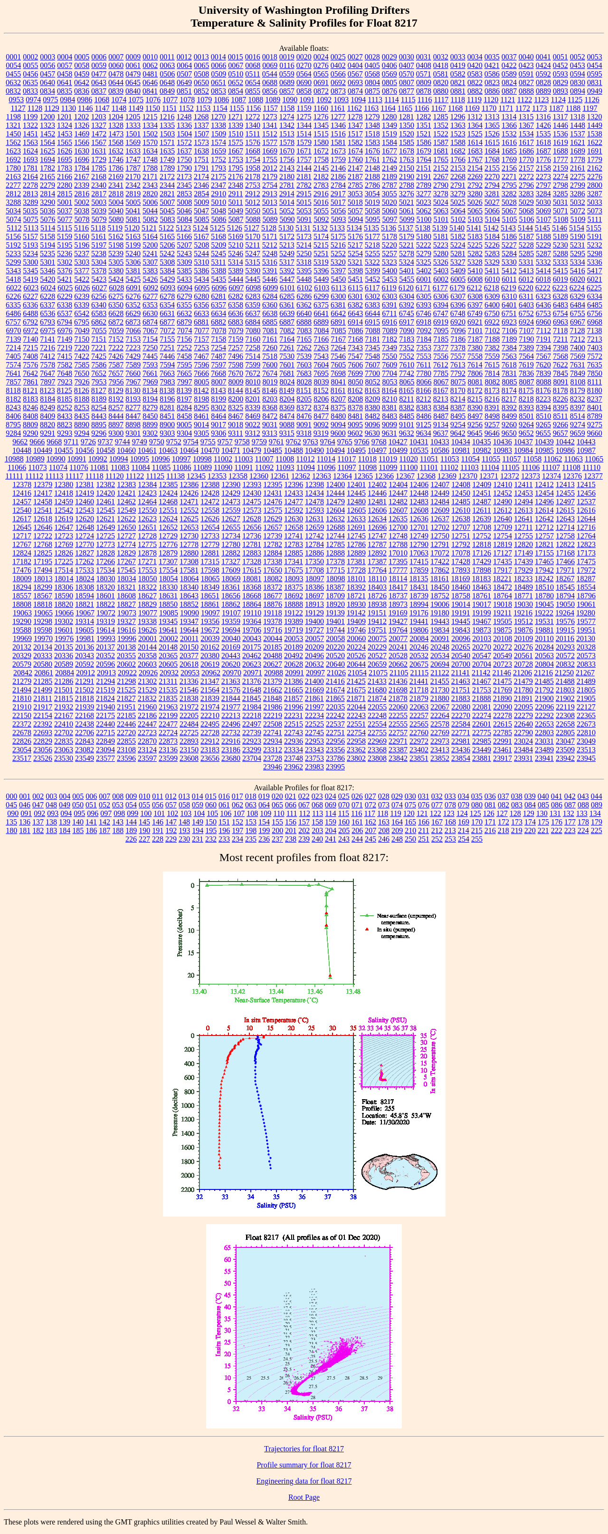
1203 (98, 117)
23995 (335, 767)
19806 (418, 630)
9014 (201, 425)
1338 (218, 125)
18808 (21, 604)
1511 (252, 134)
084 (530, 805)
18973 (398, 604)
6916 (389, 322)
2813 (30, 194)
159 (330, 822)
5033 (594, 202)
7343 (355, 348)
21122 (439, 673)
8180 (594, 390)
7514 (252, 356)
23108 (126, 750)
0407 (406, 65)
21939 (84, 707)
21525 (126, 690)
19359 (230, 621)
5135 (371, 228)
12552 (189, 510)
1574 (218, 142)
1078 (187, 100)
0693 (355, 82)
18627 (147, 596)
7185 (440, 339)
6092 (150, 288)
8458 (184, 416)
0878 (423, 91)
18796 (586, 596)
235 (250, 839)
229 (171, 839)
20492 (293, 656)
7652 (98, 373)
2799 (577, 185)
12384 (147, 484)
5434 (201, 279)
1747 (133, 159)
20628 (293, 664)
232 (211, 839)
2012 (269, 168)
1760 (355, 159)
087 (570, 805)
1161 (337, 108)
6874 (150, 322)
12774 (126, 544)
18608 (126, 596)
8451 (167, 416)
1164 (387, 108)
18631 (168, 596)
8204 (286, 399)
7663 (167, 373)
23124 (147, 750)
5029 (526, 202)
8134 (150, 390)
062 (237, 805)
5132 (320, 228)
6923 (509, 322)
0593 (560, 74)
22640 (523, 724)
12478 (314, 502)
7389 (526, 348)
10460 (126, 450)
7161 (269, 339)
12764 (586, 536)
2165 (47, 177)
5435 (218, 279)
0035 (492, 57)
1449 (594, 125)
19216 (522, 613)
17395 (398, 561)
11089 (202, 467)
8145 (252, 390)
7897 (48, 382)
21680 (377, 690)
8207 (338, 399)
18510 (544, 587)
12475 (251, 502)
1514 (304, 134)
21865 (335, 698)
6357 (218, 305)
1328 (116, 125)
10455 (63, 450)
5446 (269, 279)
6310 (509, 296)
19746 (356, 630)
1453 (64, 134)
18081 (252, 579)
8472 (269, 416)
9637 (440, 433)
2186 (338, 177)
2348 (235, 185)
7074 (184, 330)
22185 (126, 715)
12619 (63, 519)
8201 (252, 399)
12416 (21, 493)
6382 (355, 305)
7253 (201, 348)
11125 (155, 476)
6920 (458, 322)
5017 (338, 202)
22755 (377, 733)
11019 (388, 459)
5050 (252, 211)
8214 (458, 399)
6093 (167, 288)
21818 (84, 698)
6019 (560, 279)
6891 (338, 322)
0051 (560, 57)
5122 (166, 228)
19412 (377, 621)
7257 (235, 348)
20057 (314, 638)
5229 (543, 245)
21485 (544, 681)
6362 (304, 305)
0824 (509, 82)
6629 (133, 313)
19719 (293, 630)
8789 (594, 416)
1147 (102, 108)
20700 (460, 664)
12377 (593, 476)
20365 (168, 656)
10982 (481, 450)
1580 (321, 142)
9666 (37, 442)
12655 (230, 527)
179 (596, 822)
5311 (218, 262)
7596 (201, 365)
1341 (269, 125)
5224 (458, 245)
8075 (458, 382)
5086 (219, 219)
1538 (594, 134)
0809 (423, 82)
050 (78, 805)
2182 (321, 177)
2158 (543, 168)
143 (118, 822)
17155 (544, 553)
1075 (135, 100)
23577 (105, 758)
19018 (502, 604)
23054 (21, 750)
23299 (251, 750)
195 (211, 830)
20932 (169, 673)
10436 (502, 442)
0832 (13, 91)
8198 (201, 399)
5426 (150, 279)
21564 (209, 690)
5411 (491, 271)
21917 (42, 707)
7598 (235, 365)
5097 (390, 219)
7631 (577, 365)
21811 (42, 698)
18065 (210, 579)
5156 (13, 236)
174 (530, 822)
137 (38, 822)
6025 (65, 288)
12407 (439, 484)
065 (277, 805)
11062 (552, 459)
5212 (269, 245)
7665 (184, 373)
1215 (149, 117)
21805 (586, 690)
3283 (526, 194)
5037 (64, 211)
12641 (523, 519)
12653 (189, 527)
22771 (460, 733)
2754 (269, 185)
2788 (406, 185)
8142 (201, 390)
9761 (276, 442)
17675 (293, 570)
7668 (218, 373)
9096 (372, 425)
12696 (377, 527)
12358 (237, 476)
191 (157, 830)
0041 (543, 57)
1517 (355, 134)
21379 (272, 681)
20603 (147, 664)
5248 (269, 253)
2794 (492, 185)
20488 (272, 656)
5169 (235, 236)
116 (356, 813)
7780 (423, 373)
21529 (147, 690)
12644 (586, 519)
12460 (84, 502)
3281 (492, 194)
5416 (577, 271)
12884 (272, 553)
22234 (314, 715)
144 (131, 822)
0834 (47, 91)
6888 (304, 322)
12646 (42, 527)
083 (516, 805)
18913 (314, 604)
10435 (481, 442)
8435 (81, 416)
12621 (105, 519)
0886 (492, 91)
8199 (218, 399)
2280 (64, 185)
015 (211, 796)
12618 (42, 519)
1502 (150, 134)
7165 (304, 339)
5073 (594, 211)
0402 (338, 65)
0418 (440, 65)
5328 (475, 262)
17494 (42, 570)
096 (92, 813)
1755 (269, 159)
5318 (304, 262)
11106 (530, 467)
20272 (502, 647)
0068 (252, 65)
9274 (577, 425)
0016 (252, 57)
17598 (209, 570)
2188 (372, 177)
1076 (153, 100)
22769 (439, 733)
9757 (225, 442)
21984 (251, 707)
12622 (126, 519)
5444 (235, 279)
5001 (64, 202)
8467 (235, 416)
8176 (543, 390)
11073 (37, 467)
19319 (105, 621)
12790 (418, 544)
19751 (377, 630)
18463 (481, 587)
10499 (398, 450)
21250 (564, 673)
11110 (591, 467)
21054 (357, 673)
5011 (235, 202)
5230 (560, 245)
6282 (235, 296)
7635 (594, 365)
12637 (439, 519)
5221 (406, 245)
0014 (218, 57)
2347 (218, 185)
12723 (63, 536)
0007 (116, 57)
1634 (150, 151)
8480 (338, 416)
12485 (460, 502)
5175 (338, 236)
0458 (64, 74)
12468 (168, 502)
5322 (372, 262)
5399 (372, 271)
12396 (293, 484)
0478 (116, 74)
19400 (314, 621)
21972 (189, 707)
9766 (362, 442)
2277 (13, 185)
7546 (338, 356)
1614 (475, 142)
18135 (418, 579)
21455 (439, 681)
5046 (184, 211)
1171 (505, 108)
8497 (475, 416)
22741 (272, 733)
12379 (42, 484)
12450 (460, 493)
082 (503, 805)
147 (171, 822)
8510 (543, 416)
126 (488, 813)
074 (397, 805)
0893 (560, 91)
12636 (418, 519)
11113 (54, 476)
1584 (389, 142)
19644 (189, 630)
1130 (68, 108)
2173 (184, 177)
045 (11, 805)
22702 (63, 733)
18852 (189, 604)
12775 (147, 544)
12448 (418, 493)
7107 (526, 330)
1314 (508, 117)
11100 (408, 467)
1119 (474, 100)
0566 (338, 74)
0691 (321, 82)
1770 (526, 159)
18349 (209, 587)
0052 (577, 57)
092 (39, 813)
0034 (475, 57)
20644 (356, 664)
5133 (337, 228)
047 (38, 805)
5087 (236, 219)
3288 (13, 202)
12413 (565, 484)
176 (556, 822)
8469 (252, 416)
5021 (406, 202)
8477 (321, 416)
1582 (355, 142)
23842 (398, 758)
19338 (147, 621)
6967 (577, 322)
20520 (335, 656)
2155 (492, 168)
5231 (577, 245)
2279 (47, 185)
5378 (98, 271)
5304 (98, 262)
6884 (252, 322)
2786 (372, 185)
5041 (133, 211)
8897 (116, 425)
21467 (481, 681)
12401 (356, 484)
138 (51, 822)
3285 (560, 194)
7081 (270, 330)
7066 (133, 330)
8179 (577, 390)
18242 (543, 579)
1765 (440, 159)
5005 (133, 202)
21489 (586, 681)
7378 (458, 348)
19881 (544, 630)
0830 (577, 82)
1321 (13, 125)
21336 (189, 681)
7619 (526, 365)
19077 (147, 613)
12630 (293, 519)
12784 (314, 544)
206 (357, 830)
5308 (167, 262)
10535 (418, 450)
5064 (458, 211)
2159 (560, 168)
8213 (440, 399)
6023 (30, 288)
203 (317, 830)
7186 (458, 339)
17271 (147, 561)
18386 (314, 587)
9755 (208, 442)
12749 (418, 536)
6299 (321, 296)
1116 (425, 100)
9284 (13, 433)
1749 (167, 159)
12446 (377, 493)
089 (596, 805)
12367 (405, 476)
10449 (42, 450)
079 (463, 805)
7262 (304, 348)
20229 (377, 647)
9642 (458, 433)
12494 (523, 502)
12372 (509, 476)
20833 (586, 664)
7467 (201, 356)
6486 (13, 313)
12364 (342, 476)
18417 (398, 587)
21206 (522, 673)
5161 (98, 236)
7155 (167, 339)
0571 (423, 74)
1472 (98, 134)
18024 (85, 579)
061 (224, 805)
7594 (167, 365)
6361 (286, 305)
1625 (47, 151)
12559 (230, 510)
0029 (389, 57)
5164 (150, 236)
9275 (594, 425)
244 (357, 839)
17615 (251, 570)
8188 (81, 399)
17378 (335, 561)
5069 (543, 211)
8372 (304, 407)
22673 (586, 724)
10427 (398, 442)
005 (78, 796)
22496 (230, 724)
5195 (64, 245)
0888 (526, 91)
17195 (42, 561)
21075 (378, 673)
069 (330, 805)
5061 (406, 211)
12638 (460, 519)
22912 (209, 741)
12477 (293, 502)
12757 (544, 536)
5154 (576, 228)
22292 (544, 715)
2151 (423, 168)
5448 (304, 279)
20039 (209, 638)
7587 (116, 365)
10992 (97, 459)
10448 (21, 450)
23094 (105, 750)
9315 (286, 433)
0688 (269, 82)
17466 (565, 561)
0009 (133, 57)
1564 (47, 142)
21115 (419, 673)
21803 (565, 690)
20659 (377, 664)
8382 (406, 407)
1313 (491, 117)
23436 (460, 750)
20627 (272, 664)
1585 (406, 142)
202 (304, 830)
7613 (458, 365)
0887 (509, 91)
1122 (524, 100)
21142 (481, 673)
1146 (85, 108)
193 (184, 830)
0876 (389, 91)
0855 (252, 91)
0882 (475, 91)
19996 (126, 638)
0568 (372, 74)
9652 (526, 433)
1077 (170, 100)
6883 (235, 322)
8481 (355, 416)
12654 (209, 527)
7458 (184, 356)
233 (224, 839)
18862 (230, 604)
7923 (65, 382)
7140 (30, 339)
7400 (577, 348)
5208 (201, 245)
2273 (543, 177)
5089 (270, 219)
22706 (84, 733)
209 (397, 830)
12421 (126, 493)
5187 (526, 236)
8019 (270, 382)
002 (38, 796)
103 (185, 813)
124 (462, 813)
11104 (490, 467)
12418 (63, 493)
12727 (126, 536)
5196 (81, 245)
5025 (458, 202)
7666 (201, 373)
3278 (440, 194)
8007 (219, 382)
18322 (147, 587)
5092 (321, 219)
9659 (577, 433)
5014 (286, 202)
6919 (440, 322)
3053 (355, 194)
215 (477, 830)
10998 (202, 459)
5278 (406, 253)
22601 (481, 724)
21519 (105, 690)
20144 (147, 647)
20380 (209, 656)
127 (502, 813)
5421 (64, 279)
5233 (13, 253)
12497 (565, 502)
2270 (492, 177)
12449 (439, 493)
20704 (481, 664)
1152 (186, 108)
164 (397, 822)
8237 (594, 399)
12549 (126, 510)
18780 (544, 596)
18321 (126, 587)
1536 (560, 134)
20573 (586, 656)
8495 (458, 416)
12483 (418, 502)
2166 (64, 177)
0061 (133, 65)
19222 (543, 613)
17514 (63, 570)
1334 (150, 125)
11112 (34, 476)
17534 (105, 570)
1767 (475, 159)
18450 (439, 587)
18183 (481, 579)
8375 (338, 407)
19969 (22, 638)
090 (13, 813)
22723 (147, 733)
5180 (423, 236)
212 (437, 830)
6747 (440, 313)
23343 (314, 750)
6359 (252, 305)
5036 (47, 211)
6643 (355, 313)
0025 (338, 57)
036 (490, 796)
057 (171, 805)
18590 (63, 596)
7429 (133, 356)
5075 (30, 219)
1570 (150, 142)
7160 (252, 339)
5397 (338, 271)
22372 (21, 724)
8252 (64, 407)
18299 (42, 587)
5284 (509, 253)
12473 (230, 502)
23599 (168, 758)
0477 (98, 74)
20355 (126, 656)
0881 (458, 91)
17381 (356, 561)
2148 (372, 168)
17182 (21, 561)
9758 (242, 442)
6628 (116, 313)
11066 (17, 467)
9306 (218, 433)
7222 (116, 348)
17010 (398, 553)
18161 (439, 579)
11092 (264, 467)
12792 (460, 544)
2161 (577, 168)
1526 (492, 134)
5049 (235, 211)
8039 (321, 382)
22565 (418, 724)
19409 (356, 621)
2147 (355, 168)
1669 (269, 151)
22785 (502, 733)
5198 (116, 245)
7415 (64, 356)
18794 (565, 596)
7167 (338, 339)
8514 (577, 416)
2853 (184, 194)
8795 (13, 425)
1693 (30, 159)
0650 (201, 82)
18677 (272, 596)
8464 (218, 416)
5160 (81, 236)
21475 (502, 681)
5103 (475, 219)
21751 (460, 690)
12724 (84, 536)
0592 (543, 74)
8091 (561, 382)
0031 (423, 57)
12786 (356, 544)
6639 (286, 313)
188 (118, 830)
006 (91, 796)
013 (184, 796)
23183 (209, 750)
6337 (47, 305)
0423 (526, 65)
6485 (594, 305)
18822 (105, 604)
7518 (269, 356)
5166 (184, 236)
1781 (30, 168)
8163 (372, 390)
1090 (289, 100)
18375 (293, 587)
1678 (406, 151)
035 (477, 796)
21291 (84, 681)
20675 (418, 664)
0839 (116, 91)
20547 (481, 656)
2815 (64, 194)
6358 (235, 305)
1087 (238, 100)
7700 (372, 373)
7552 (406, 356)
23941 (544, 758)
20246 (418, 647)
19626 (147, 630)
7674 (269, 373)
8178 (560, 390)
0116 (286, 65)
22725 (189, 733)
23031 (544, 741)
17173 (586, 553)
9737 (105, 442)
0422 (509, 65)
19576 (565, 621)
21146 (502, 673)
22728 (209, 733)
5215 (321, 245)
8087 (526, 382)
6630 (150, 313)
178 (583, 822)
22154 (42, 715)
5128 (268, 228)
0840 (133, 91)
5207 (184, 245)
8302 (218, 407)
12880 (189, 553)
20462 (251, 656)
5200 (150, 245)
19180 (439, 613)
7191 (543, 339)
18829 (147, 604)
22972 (418, 741)
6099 (270, 288)
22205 (189, 715)
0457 (47, 74)
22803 (544, 733)
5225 (475, 245)
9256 (475, 425)
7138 (594, 330)
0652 (235, 82)
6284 (269, 296)
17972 (586, 570)
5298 (594, 253)
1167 (438, 108)
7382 (492, 348)
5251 (321, 253)
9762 (293, 442)
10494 (335, 450)
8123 (47, 390)
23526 (42, 758)
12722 (42, 536)
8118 (13, 390)
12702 (439, 527)
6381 (338, 305)
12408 (460, 484)
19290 (21, 621)
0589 (509, 74)
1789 (167, 168)
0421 (492, 65)
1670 (286, 151)
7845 (560, 373)
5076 (48, 219)
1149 (135, 108)
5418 (13, 279)
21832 (147, 698)
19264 (564, 613)
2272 (526, 177)
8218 (526, 399)
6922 (492, 322)
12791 (439, 544)
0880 (440, 91)
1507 (201, 134)
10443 (586, 442)
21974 (209, 707)
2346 (201, 185)
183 (51, 830)
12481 (377, 502)
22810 (586, 733)
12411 (523, 484)
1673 (338, 151)
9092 (321, 425)
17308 (189, 561)
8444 (116, 416)
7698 (338, 373)
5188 (543, 236)
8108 (578, 382)
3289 (30, 202)
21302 (147, 681)
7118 (560, 330)
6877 (167, 322)
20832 (565, 664)
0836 (81, 91)
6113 (338, 288)
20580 (42, 664)
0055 (30, 65)
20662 (398, 664)
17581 (189, 570)
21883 (460, 698)
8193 (133, 399)
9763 (310, 442)
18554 (586, 587)
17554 (168, 570)
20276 (523, 647)
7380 (475, 348)
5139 (439, 228)
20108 (502, 638)
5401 (406, 271)
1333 (133, 125)
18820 (63, 604)
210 (410, 830)
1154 (219, 108)
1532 (509, 134)
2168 (98, 177)
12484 (439, 502)
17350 (314, 561)
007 (104, 796)
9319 (321, 433)
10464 (189, 450)
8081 (475, 382)
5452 (372, 279)
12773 (105, 544)
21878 (398, 698)
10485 (272, 450)
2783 (321, 185)
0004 (64, 57)
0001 (13, 57)
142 (104, 822)
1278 (354, 117)
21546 (189, 690)
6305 (423, 296)
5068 (526, 211)
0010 (150, 57)
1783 (64, 168)
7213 (594, 339)
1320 (594, 117)
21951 (126, 707)
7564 (526, 356)
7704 (389, 373)
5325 (423, 262)
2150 (406, 168)
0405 (372, 65)
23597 (147, 758)
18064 (189, 579)
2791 (458, 185)
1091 (306, 100)
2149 (389, 168)
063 (250, 805)
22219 (272, 715)
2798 (560, 185)
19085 (168, 613)
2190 (406, 177)
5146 (559, 228)
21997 (314, 707)
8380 (372, 407)
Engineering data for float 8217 (304, 1481)
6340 (98, 305)
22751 (335, 733)
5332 (543, 262)
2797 (543, 185)
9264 (526, 425)
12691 (356, 527)
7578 (47, 365)
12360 (258, 476)
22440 (105, 724)
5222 (423, 245)
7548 (372, 356)
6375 (321, 305)
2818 (116, 194)
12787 (377, 544)
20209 (314, 647)
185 (78, 830)
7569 (577, 356)
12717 (21, 536)
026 (357, 796)
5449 (321, 279)
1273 (269, 117)
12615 (565, 510)
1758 (321, 159)
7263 (321, 348)
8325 (235, 407)
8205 (304, 399)
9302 (150, 433)
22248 (377, 715)
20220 (335, 647)
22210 (209, 715)
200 (277, 830)
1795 (235, 168)
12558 (209, 510)
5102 (458, 219)
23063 (63, 750)
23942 (565, 758)
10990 (56, 459)
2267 (440, 177)
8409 (47, 416)
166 (423, 822)
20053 (293, 638)
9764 (327, 442)
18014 (64, 579)
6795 (81, 322)
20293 (565, 647)
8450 (150, 416)
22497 (251, 724)
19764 (398, 630)
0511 (252, 74)
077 (437, 805)
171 (490, 822)
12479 (335, 502)
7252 (184, 348)
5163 (133, 236)
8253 (81, 407)
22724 (168, 733)
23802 (356, 758)
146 (157, 822)
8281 (167, 407)
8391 (492, 407)
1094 (358, 100)
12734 (230, 536)
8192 (116, 399)
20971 (252, 673)
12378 (21, 484)
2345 (184, 185)
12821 (544, 544)
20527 (377, 656)
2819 (133, 194)
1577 (269, 142)
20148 (168, 647)
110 (278, 813)
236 (264, 839)
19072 (105, 613)
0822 (475, 82)
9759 (259, 442)
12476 (272, 502)
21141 (460, 673)
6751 (509, 313)
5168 (218, 236)
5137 (405, 228)
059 (197, 805)
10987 (586, 450)
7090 (407, 330)
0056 (47, 65)
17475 (586, 561)
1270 (218, 117)
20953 (190, 673)
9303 (167, 433)
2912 (252, 194)
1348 (372, 125)
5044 (150, 211)
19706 (251, 630)
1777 (560, 159)
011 (157, 796)
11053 (449, 459)
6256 (98, 296)
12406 (418, 484)
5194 (47, 245)
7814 (492, 373)
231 (197, 839)
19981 (85, 638)
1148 (119, 108)
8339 (252, 407)
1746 (116, 159)
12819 (502, 544)
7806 (475, 373)
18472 (502, 587)
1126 (591, 100)
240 (317, 839)
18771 (523, 596)
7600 (269, 365)
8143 (218, 390)
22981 (460, 741)
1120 (491, 100)
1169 (472, 108)
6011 (509, 279)
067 (304, 805)
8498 (492, 416)
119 (395, 813)
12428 (209, 493)
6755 (577, 313)
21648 (251, 690)
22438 (84, 724)
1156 (253, 108)
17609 (230, 570)
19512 (523, 621)
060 (211, 805)
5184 (492, 236)
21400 (314, 681)
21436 (398, 681)
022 (304, 796)
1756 (286, 159)
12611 (481, 510)
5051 (269, 211)
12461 (105, 502)
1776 (543, 159)
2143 (286, 168)
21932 (63, 707)
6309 (492, 296)
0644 (116, 82)
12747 (377, 536)
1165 (405, 108)
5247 (252, 253)
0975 (50, 100)
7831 (509, 373)
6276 (133, 296)
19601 (63, 630)
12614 (544, 510)
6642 (338, 313)
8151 (304, 390)
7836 (526, 373)
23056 (42, 750)
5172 (286, 236)
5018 (355, 202)
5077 (65, 219)
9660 (594, 433)
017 (237, 796)
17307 (168, 561)
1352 (440, 125)
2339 (81, 185)
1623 (13, 151)
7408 (30, 356)
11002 (223, 459)
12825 (42, 553)
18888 (293, 604)
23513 (586, 750)
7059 (116, 330)
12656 (251, 527)
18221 (502, 579)
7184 (423, 339)
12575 (272, 510)
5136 (388, 228)
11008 (285, 459)
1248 (183, 117)
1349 (389, 125)
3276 (406, 194)
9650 (509, 433)
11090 (223, 467)
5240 (133, 253)
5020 (389, 202)
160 (344, 822)
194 (197, 830)
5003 (98, 202)
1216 (166, 117)
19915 (565, 630)
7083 (304, 330)
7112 (543, 330)
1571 (167, 142)
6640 (304, 313)
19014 (460, 604)
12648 (84, 527)
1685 (509, 151)
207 (370, 830)
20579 (21, 664)
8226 (560, 399)
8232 (577, 399)
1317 (560, 117)
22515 (293, 724)
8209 (372, 399)
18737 (398, 596)
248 (397, 839)
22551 (356, 724)
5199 (133, 245)
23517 (21, 758)
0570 (406, 74)
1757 (304, 159)
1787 (133, 168)
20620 (230, 664)
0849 (167, 91)
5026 (475, 202)
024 (330, 796)
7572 (594, 356)
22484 (189, 724)
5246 (235, 253)
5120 (132, 228)
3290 (47, 202)
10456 (84, 450)
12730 (189, 536)
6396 (458, 305)
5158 (47, 236)
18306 (63, 587)
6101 (287, 288)
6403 (526, 305)
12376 (572, 476)
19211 (502, 613)
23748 (293, 758)
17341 (293, 561)
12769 (63, 544)
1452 (47, 134)
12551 (168, 510)
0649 (184, 82)
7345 (372, 348)
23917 (502, 758)
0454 (594, 65)
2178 (252, 177)
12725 (105, 536)
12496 (544, 502)
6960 (543, 322)
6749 (475, 313)
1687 (543, 151)
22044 (356, 707)
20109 (523, 638)
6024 (48, 288)
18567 (42, 596)
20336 (63, 656)
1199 (30, 117)
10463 (168, 450)
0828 (543, 82)
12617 (21, 519)
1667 (235, 151)
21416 (335, 681)
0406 (389, 65)
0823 (492, 82)
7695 (321, 373)
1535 (543, 134)
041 (556, 796)
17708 (314, 570)
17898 (481, 570)
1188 (573, 108)
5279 (423, 253)
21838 (189, 698)
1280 (389, 117)
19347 (189, 621)
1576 (252, 142)
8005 (201, 382)
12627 (230, 519)
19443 (439, 621)
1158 (287, 108)
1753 (235, 159)
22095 (523, 707)
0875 (372, 91)
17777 (398, 570)
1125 (575, 100)
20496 (314, 656)
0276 (321, 65)
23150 (189, 750)
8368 (269, 407)
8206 (321, 399)
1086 (221, 100)
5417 (594, 271)
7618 (509, 365)
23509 (565, 750)
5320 (338, 262)
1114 (391, 100)
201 (290, 830)
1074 (118, 100)
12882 (230, 553)
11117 (74, 476)
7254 (218, 348)
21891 (523, 698)
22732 (230, 733)
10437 (523, 442)
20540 (460, 656)
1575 (235, 142)
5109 (578, 219)
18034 (126, 579)
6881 (201, 322)
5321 (355, 262)
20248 (439, 647)
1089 (272, 100)
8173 (492, 390)
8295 (201, 407)
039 (530, 796)
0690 (304, 82)
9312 (252, 433)
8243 (13, 407)
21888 (481, 698)
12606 (377, 510)
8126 (81, 390)
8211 (406, 399)
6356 (201, 305)
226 (131, 839)
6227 (30, 296)
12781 (251, 544)
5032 (577, 202)
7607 (372, 365)
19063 (22, 613)
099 (132, 813)
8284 (184, 407)
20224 (356, 647)
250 (410, 839)
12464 (147, 502)
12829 (126, 553)
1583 (372, 142)
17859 (418, 570)
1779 (594, 159)
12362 (300, 476)
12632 (335, 519)
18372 (272, 587)
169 (463, 822)
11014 (326, 459)
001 (24, 796)
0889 (543, 91)
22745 (314, 733)
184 (64, 830)
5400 (389, 271)
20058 (335, 638)
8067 (441, 382)
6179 (457, 288)
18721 (356, 596)
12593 (314, 510)
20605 (168, 664)
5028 (509, 202)
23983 (314, 767)
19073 (126, 613)
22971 (398, 741)
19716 (272, 630)
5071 (560, 211)
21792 (544, 690)
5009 (201, 202)
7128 (577, 330)
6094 (184, 288)
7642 (30, 373)
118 (382, 813)
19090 (189, 613)
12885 (293, 553)
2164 (30, 177)
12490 (502, 502)
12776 (168, 544)
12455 (565, 493)
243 (344, 839)
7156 (184, 339)
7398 (560, 348)
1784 (81, 168)
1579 (304, 142)
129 (528, 813)
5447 (286, 279)
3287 (594, 194)
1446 (560, 125)
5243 (184, 253)
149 (197, 822)
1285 (440, 117)
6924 (526, 322)
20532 (418, 656)
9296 (98, 433)
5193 (30, 245)
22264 (439, 715)
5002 (81, 202)
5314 (235, 262)
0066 (218, 65)
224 (583, 830)
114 (330, 813)
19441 (418, 621)
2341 (116, 185)
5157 (30, 236)
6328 (560, 296)
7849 (577, 373)
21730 (439, 690)
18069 (231, 579)
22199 (168, 715)
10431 (418, 442)
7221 (98, 348)
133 (582, 813)
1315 (525, 117)
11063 (573, 459)
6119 (388, 288)
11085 (161, 467)
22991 (502, 741)
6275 (116, 296)
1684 (492, 151)
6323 (543, 296)
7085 (338, 330)
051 (91, 805)
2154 (475, 168)
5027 (492, 202)
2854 (201, 194)
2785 (355, 185)
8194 (150, 399)
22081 (481, 707)
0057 (64, 65)
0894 (577, 91)
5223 (440, 245)
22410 (63, 724)
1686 (526, 151)
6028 (116, 288)
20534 (439, 656)
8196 (167, 399)
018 (250, 796)
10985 (544, 450)
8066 (424, 382)
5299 (13, 262)
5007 (167, 202)
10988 (14, 459)
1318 (577, 117)
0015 (235, 57)
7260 (269, 348)
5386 (201, 271)
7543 (321, 356)
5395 (304, 271)
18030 (105, 579)
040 (543, 796)
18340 (189, 587)
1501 (133, 134)
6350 (116, 305)
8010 (253, 382)
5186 (509, 236)
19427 (398, 621)
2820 (150, 194)
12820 (523, 544)
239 (304, 839)
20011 (189, 638)
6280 (201, 296)
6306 (440, 296)
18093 (294, 579)
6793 (47, 322)
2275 (577, 177)
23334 (293, 750)
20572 (565, 656)
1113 (375, 100)
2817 (98, 194)
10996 (160, 459)
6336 (30, 305)
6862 (98, 322)
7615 (492, 365)
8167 (440, 390)
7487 (218, 356)
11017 (346, 459)
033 (450, 796)
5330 (509, 262)
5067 (509, 211)
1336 (184, 125)
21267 (585, 673)
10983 (502, 450)
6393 (423, 305)
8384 (440, 407)
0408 (423, 65)
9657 (560, 433)
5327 (458, 262)
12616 (586, 510)
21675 (356, 690)
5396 (321, 271)
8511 (560, 416)
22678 (21, 733)
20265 (460, 647)
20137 (105, 647)
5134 (354, 228)
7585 (81, 365)
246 (384, 839)
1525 (475, 134)
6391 (389, 305)
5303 (81, 262)
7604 (321, 365)
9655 (543, 433)
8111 (595, 382)
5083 (167, 219)
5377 (81, 271)
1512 (269, 134)
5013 (269, 202)
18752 (439, 596)
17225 (63, 561)
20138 (126, 647)
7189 (509, 339)
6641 (321, 313)
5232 (594, 245)
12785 (335, 544)
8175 (526, 390)
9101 (406, 425)
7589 (133, 365)
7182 (389, 339)
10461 (147, 450)
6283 (252, 296)
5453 (389, 279)
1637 (184, 151)
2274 (560, 177)
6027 (99, 288)
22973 (439, 741)
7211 (560, 339)
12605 (356, 510)
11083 (120, 467)
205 (344, 830)
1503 (167, 134)
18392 (356, 587)
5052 (286, 211)
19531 (544, 621)
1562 (13, 142)
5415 (560, 271)
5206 (167, 245)
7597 (218, 365)
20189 (293, 647)
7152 (116, 339)
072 (370, 805)
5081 (133, 219)
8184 (47, 399)
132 (568, 813)
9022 (252, 425)
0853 (218, 91)
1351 (423, 125)
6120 (406, 288)
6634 (218, 313)
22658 (565, 724)
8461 (201, 416)
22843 (84, 741)
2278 (30, 185)
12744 (335, 536)
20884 (64, 673)
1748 (150, 159)
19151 (377, 613)
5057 (355, 211)
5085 (201, 219)
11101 (428, 467)
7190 (526, 339)
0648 (167, 82)
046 (24, 805)
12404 (398, 484)
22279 (523, 715)
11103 (469, 467)
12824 (21, 553)
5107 (543, 219)
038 (516, 796)
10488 (293, 450)
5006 (150, 202)
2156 (509, 168)
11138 (175, 476)
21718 (418, 690)
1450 (13, 134)
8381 (389, 407)
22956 (335, 741)
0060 (116, 65)
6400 (492, 305)
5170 (252, 236)
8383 (423, 407)
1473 (116, 134)
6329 (577, 296)
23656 (209, 758)
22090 (502, 707)
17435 (502, 561)
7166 (321, 339)
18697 (314, 596)
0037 (509, 57)
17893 (460, 570)
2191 (423, 177)
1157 (270, 108)
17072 (439, 553)
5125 (217, 228)
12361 (279, 476)
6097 (236, 288)
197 (237, 830)
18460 (460, 587)
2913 (269, 194)
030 (410, 796)
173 (516, 822)
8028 (304, 382)
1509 (218, 134)
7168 (355, 339)
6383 (372, 305)
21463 (460, 681)
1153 (203, 108)
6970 (13, 330)
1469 (81, 134)
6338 (64, 305)
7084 (321, 330)
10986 (565, 450)
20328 (586, 647)
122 (435, 813)
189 (131, 830)
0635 (30, 82)
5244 (201, 253)
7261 (286, 348)
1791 (201, 168)
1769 (509, 159)
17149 (523, 553)
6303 (389, 296)
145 (144, 822)
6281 (218, 296)
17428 (460, 561)
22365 (586, 715)
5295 (577, 253)
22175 (105, 715)
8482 (372, 416)
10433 (439, 442)
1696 (81, 159)
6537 (64, 313)
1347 (355, 125)
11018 (367, 459)
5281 (458, 253)
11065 (594, 459)
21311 (168, 681)
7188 (492, 339)
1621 (577, 142)
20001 (147, 638)
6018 (543, 279)
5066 (492, 211)
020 (277, 796)
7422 (81, 356)
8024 (287, 382)
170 (477, 822)
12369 (446, 476)
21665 (293, 690)
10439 (544, 442)
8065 (407, 382)
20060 (356, 638)
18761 (481, 596)
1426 (543, 125)
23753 (314, 758)
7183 (406, 339)
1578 (286, 142)
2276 (594, 177)
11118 (94, 476)
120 (409, 813)
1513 (286, 134)
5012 (252, 202)
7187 (475, 339)
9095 (355, 425)
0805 (389, 82)
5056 (338, 211)
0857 (286, 91)
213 (450, 830)
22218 (251, 715)
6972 (30, 330)
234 (237, 839)
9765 (344, 442)
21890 (502, 698)
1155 (236, 108)
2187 (355, 177)
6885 (269, 322)
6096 (219, 288)
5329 (492, 262)
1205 (132, 117)
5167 (201, 236)
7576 (30, 365)
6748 (458, 313)
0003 (47, 57)
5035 (30, 211)
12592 (293, 510)
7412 (47, 356)
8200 (235, 399)
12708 (481, 527)
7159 (235, 339)
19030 (523, 604)
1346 (338, 125)
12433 (293, 493)
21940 (105, 707)
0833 (30, 91)
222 (556, 830)
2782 (304, 185)
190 (144, 830)
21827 (126, 698)
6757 (13, 322)
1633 (133, 151)
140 (78, 822)
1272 (252, 117)
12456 (586, 493)
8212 (423, 399)
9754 (191, 442)
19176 (418, 613)
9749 (139, 442)
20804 (544, 664)
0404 (355, 65)
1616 (509, 142)
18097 (314, 579)
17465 (544, 561)
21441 (418, 681)
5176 (355, 236)
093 (52, 813)
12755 (523, 536)
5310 (201, 262)
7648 (64, 373)
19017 (481, 604)
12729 (168, 536)
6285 (286, 296)
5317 (286, 262)
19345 (168, 621)
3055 (389, 194)
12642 (544, 519)
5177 (372, 236)
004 (64, 796)
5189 (560, 236)
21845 (251, 698)
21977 (230, 707)
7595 (184, 365)
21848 (272, 698)
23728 (272, 758)
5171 (269, 236)
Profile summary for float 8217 (303, 1465)
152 (237, 822)
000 (11, 796)
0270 (304, 65)
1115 (408, 100)
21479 (523, 681)
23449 (481, 750)
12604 (335, 510)
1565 (64, 142)
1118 (457, 100)
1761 (372, 159)
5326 (440, 262)
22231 (293, 715)
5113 (30, 228)
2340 (98, 185)
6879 (184, 322)
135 (11, 822)
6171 (423, 288)
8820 (47, 425)
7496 (235, 356)
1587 (440, 142)
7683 (304, 373)
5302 (64, 262)
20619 (209, 664)
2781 (286, 185)
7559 (492, 356)
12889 (356, 553)
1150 (152, 108)
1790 (184, 168)
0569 (389, 74)
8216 (492, 399)
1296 (457, 117)
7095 (441, 330)
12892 (377, 553)
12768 (42, 544)
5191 (594, 236)
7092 (424, 330)
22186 (147, 715)
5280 (440, 253)
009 (131, 796)
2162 (594, 168)
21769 (502, 690)
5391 (269, 271)
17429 (481, 561)
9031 (269, 425)
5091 (304, 219)
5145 (542, 228)
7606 (355, 365)
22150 (21, 715)
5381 (133, 271)
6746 (423, 313)
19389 (293, 621)
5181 (440, 236)
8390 (475, 407)
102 (172, 813)
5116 (81, 228)
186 (91, 830)
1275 (303, 117)
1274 (286, 117)
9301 (133, 433)
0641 (64, 82)
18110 (377, 579)
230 (184, 839)
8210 (389, 399)
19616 (126, 630)
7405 (13, 356)
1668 (252, 151)
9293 (64, 433)
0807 (406, 82)
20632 (314, 664)
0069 (269, 65)
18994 (418, 604)
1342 (286, 125)
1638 (201, 151)
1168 (455, 108)
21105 (399, 673)
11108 (571, 467)
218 (503, 830)
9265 (543, 425)
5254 (355, 253)
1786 (116, 168)
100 (146, 813)
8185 (64, 399)
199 (264, 830)
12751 (460, 536)
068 (317, 805)
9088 (286, 425)
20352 (105, 656)
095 (79, 813)
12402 (377, 484)
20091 (439, 638)
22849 (105, 741)
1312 (474, 117)
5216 (338, 245)
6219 (508, 288)
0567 (355, 74)
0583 (475, 74)
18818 (42, 604)
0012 (184, 57)
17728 (356, 570)
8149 (286, 390)
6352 (133, 305)
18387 (335, 587)
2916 (321, 194)
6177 (440, 288)
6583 (98, 313)
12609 (439, 510)
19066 (64, 613)
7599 (252, 365)
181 (24, 830)
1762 (389, 159)
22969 (377, 741)
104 (199, 813)
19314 (84, 621)
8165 (406, 390)
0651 (218, 82)
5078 (82, 219)
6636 (235, 313)
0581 (440, 74)
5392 (286, 271)
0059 (98, 65)
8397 (577, 407)
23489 (544, 750)
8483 (389, 416)
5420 (47, 279)
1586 (423, 142)
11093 (285, 467)
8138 (167, 390)
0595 (594, 74)
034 (463, 796)
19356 (209, 621)
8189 (98, 399)
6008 (475, 279)
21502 (84, 690)
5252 (338, 253)
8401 (594, 407)
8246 (30, 407)
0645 (133, 82)
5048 (218, 211)
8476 (304, 416)
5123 (183, 228)
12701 (418, 527)
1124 (558, 100)
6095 (201, 288)
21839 (209, 698)
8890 (81, 425)
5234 (30, 253)
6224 (577, 288)
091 (26, 813)
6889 (321, 322)
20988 (273, 673)
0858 (304, 91)
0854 (235, 91)
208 (384, 830)
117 (369, 813)
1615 (492, 142)
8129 (116, 390)
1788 (150, 168)
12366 (384, 476)
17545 (126, 570)
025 (344, 796)
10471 (230, 450)
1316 (543, 117)
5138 (422, 228)
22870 (147, 741)
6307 (458, 296)
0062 (150, 65)
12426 (189, 493)
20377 (189, 656)
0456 (30, 74)
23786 (335, 758)
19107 (231, 613)
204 (330, 830)
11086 (181, 467)
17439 (523, 561)
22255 (398, 715)
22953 (314, 741)
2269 (475, 177)
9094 (338, 425)
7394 (543, 348)
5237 (81, 253)
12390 (230, 484)
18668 (251, 596)
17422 (439, 561)
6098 (253, 288)
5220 (389, 245)
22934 (272, 741)
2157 (526, 168)
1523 (458, 134)
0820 (440, 82)
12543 (84, 510)
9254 (458, 425)
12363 (321, 476)
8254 (98, 407)
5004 (116, 202)
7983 (167, 382)
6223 (560, 288)
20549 (502, 656)
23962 (293, 767)
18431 (418, 587)
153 (250, 822)
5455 (406, 279)
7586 (98, 365)
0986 (84, 100)
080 (477, 805)
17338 (272, 561)
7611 (423, 365)
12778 (189, 544)
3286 (577, 194)
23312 (272, 750)
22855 (126, 741)
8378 (355, 407)
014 (197, 796)
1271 (235, 117)
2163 (13, 177)
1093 (341, 100)
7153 (133, 339)
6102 (304, 288)
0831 (594, 82)
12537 (586, 502)
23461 (502, 750)
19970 (43, 638)
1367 (526, 125)
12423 (147, 493)
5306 (133, 262)
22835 (63, 741)
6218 (491, 288)
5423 (98, 279)
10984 (523, 450)
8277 (133, 407)
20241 (398, 647)
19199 (481, 613)
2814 (47, 194)
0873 (338, 91)
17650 (272, 570)
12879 (168, 553)
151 (224, 822)
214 (463, 830)
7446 (167, 356)
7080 (253, 330)
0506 (167, 74)
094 (66, 813)
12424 (168, 493)
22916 (230, 741)
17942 (544, 570)
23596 (126, 758)
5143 (508, 228)
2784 (338, 185)
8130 (133, 390)
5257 (389, 253)
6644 (372, 313)
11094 (305, 467)
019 (264, 796)
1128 (35, 108)
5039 (98, 211)
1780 (13, 168)
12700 (398, 527)
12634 (377, 519)
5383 (150, 271)
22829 (42, 741)
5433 (184, 279)
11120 (114, 476)
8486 (423, 416)
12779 (209, 544)
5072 (577, 211)
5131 (303, 228)
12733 (209, 536)
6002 (440, 279)
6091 (133, 288)
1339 (235, 125)
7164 (286, 339)
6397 (475, 305)
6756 (594, 313)
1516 (338, 134)
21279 (21, 681)
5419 (30, 279)
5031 (560, 202)
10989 (35, 459)
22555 (398, 724)
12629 (272, 519)
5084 (184, 219)
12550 (147, 510)
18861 (209, 604)
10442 (565, 442)
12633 (356, 519)
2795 (509, 185)
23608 (189, 758)
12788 (398, 544)
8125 (64, 390)
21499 (42, 690)
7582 (64, 365)
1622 (594, 142)
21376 (251, 681)
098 (119, 813)
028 (384, 796)
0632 (13, 82)
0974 (33, 100)
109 (265, 813)
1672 (321, 151)
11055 (491, 459)
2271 (509, 177)
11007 (264, 459)
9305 (201, 433)
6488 (30, 313)
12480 (356, 502)
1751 (201, 159)
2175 (218, 177)
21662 (272, 690)
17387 (377, 561)
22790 (523, 733)
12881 (209, 553)
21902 (565, 698)
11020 (408, 459)
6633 (201, 313)
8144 (235, 390)
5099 (407, 219)
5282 (475, 253)
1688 (560, 151)
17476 (21, 570)
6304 (406, 296)
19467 (481, 621)
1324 (64, 125)
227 (144, 839)
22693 (42, 733)
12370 (467, 476)
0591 (526, 74)
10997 (181, 459)
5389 (235, 271)
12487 (481, 502)
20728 (523, 664)
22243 (356, 715)
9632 (406, 433)
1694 (47, 159)
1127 (17, 108)
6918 (423, 322)
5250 (304, 253)
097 (106, 813)
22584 (460, 724)
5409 (458, 271)
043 (583, 796)
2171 (150, 177)
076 (423, 805)
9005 (184, 425)
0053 (594, 57)
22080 (460, 707)
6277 (150, 296)
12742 (314, 536)
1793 (218, 168)
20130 (585, 638)
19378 (272, 621)
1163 (371, 108)
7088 (372, 330)
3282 (509, 194)
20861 (43, 673)
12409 (481, 484)
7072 (167, 330)
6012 (526, 279)
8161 (338, 390)
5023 (423, 202)
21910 (21, 707)
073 (384, 805)
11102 (449, 467)
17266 (105, 561)
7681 (286, 373)
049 (64, 805)
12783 (293, 544)
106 (225, 813)
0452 (560, 65)
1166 (421, 108)
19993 (105, 638)
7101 (475, 330)
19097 (210, 613)
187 (104, 830)
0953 (16, 100)
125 (475, 813)
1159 (303, 108)
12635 (398, 519)
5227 (509, 245)
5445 (252, 279)
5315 (252, 262)
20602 (126, 664)
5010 (218, 202)
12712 (544, 527)
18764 (502, 596)
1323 (47, 125)
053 (118, 805)
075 (410, 805)
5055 (321, 211)
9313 (269, 433)
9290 (30, 433)
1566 (81, 142)
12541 (42, 510)
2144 (304, 168)
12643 (565, 519)
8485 (406, 416)
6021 (594, 279)
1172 (522, 108)
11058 (532, 459)
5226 (492, 245)
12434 (314, 493)
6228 (47, 296)
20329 (21, 656)
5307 (150, 262)
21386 (293, 681)
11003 (243, 459)
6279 (184, 296)
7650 (81, 373)
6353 (150, 305)
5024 (440, 202)
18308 (84, 587)
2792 (475, 185)
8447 (133, 416)
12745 (356, 536)
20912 (85, 673)
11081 (99, 467)
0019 (286, 57)
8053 (390, 382)
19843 (460, 630)
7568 (560, 356)
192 (171, 830)
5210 (235, 245)
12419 (84, 493)
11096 (326, 467)
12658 (293, 527)
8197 (184, 399)
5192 (13, 245)
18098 (335, 579)
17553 (147, 570)
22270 (460, 715)
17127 (502, 553)
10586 (439, 450)
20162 (209, 647)
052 (104, 805)
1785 (98, 168)
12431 (272, 493)
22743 (293, 733)
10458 (105, 450)
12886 (314, 553)
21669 (314, 690)
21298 (126, 681)
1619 (560, 142)
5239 (116, 253)
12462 (126, 502)
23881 (481, 758)
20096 (460, 638)
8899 (150, 425)
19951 (586, 630)
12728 (147, 536)
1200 (47, 117)
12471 (189, 502)
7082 (287, 330)
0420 (475, 65)
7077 (201, 330)
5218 (372, 245)
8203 (269, 399)
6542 (81, 313)
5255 (372, 253)
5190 (577, 236)
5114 (47, 228)
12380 (63, 484)
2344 (167, 185)
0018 (269, 57)
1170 (489, 108)
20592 (84, 664)
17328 (251, 561)
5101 (441, 219)
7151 (98, 339)
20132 (21, 647)
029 (397, 796)
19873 (481, 630)
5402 (423, 271)
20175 (251, 647)
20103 (481, 638)
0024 (321, 57)
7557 (458, 356)
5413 (526, 271)
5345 (30, 271)
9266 (560, 425)
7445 (150, 356)
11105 (510, 467)
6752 (526, 313)
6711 (389, 313)
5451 (355, 279)
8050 (355, 382)
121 (422, 813)
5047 (201, 211)
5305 (116, 262)
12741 (293, 536)
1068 (101, 100)
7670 (235, 373)
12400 (335, 484)
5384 (167, 271)
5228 (526, 245)
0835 (64, 91)
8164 (389, 390)
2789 (423, 185)
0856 (269, 91)
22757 (398, 733)
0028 (372, 57)
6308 (475, 296)
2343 (150, 185)
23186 (230, 750)
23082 (84, 750)
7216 (47, 348)
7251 (167, 348)
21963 (168, 707)
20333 (42, 656)
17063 (418, 553)
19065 (43, 613)
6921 (475, 322)
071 (357, 805)
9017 (218, 425)
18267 (564, 579)
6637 (252, 313)
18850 (168, 604)
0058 (81, 65)
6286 (304, 296)
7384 (509, 348)
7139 (13, 339)
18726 (377, 596)
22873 (168, 741)
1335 (167, 125)
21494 (21, 690)
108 (252, 813)
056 (157, 805)
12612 (502, 510)
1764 (423, 159)
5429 (167, 279)
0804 (372, 82)
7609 (389, 365)
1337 (201, 125)
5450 (338, 279)
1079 (204, 100)
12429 (230, 493)
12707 (460, 527)
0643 (98, 82)
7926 (82, 382)
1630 (81, 151)
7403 (594, 348)
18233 (522, 579)
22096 (544, 707)
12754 (502, 536)
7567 (543, 356)
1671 (304, 151)
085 (543, 805)
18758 (460, 596)
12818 (481, 544)
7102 (492, 330)
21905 (586, 698)
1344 (304, 125)
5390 (252, 271)
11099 (388, 467)
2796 (526, 185)
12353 (217, 476)
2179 (269, 177)
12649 (105, 527)
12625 (189, 519)
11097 (346, 467)
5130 (286, 228)
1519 (389, 134)
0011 (167, 57)
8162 (355, 390)
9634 (423, 433)
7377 (440, 348)
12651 (147, 527)
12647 (63, 527)
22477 (168, 724)
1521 (423, 134)
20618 (189, 664)
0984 (67, 100)
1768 (492, 159)
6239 (81, 296)
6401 (509, 305)
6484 (577, 305)
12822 (565, 544)
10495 (356, 450)
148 (184, 822)
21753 (481, 690)
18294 (21, 587)
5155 (593, 228)
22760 (418, 733)
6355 (184, 305)
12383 (126, 484)
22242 (335, 715)
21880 (439, 698)
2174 (201, 177)
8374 (321, 407)
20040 (230, 638)
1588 (458, 142)
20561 (523, 656)
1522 (440, 134)
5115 (64, 228)
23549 (84, 758)
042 (570, 796)
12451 (481, 493)
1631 (98, 151)
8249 (47, 407)
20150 (189, 647)
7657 (116, 373)
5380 (116, 271)
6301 (355, 296)
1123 (541, 100)
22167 (63, 715)
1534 (526, 134)
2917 (338, 194)
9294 (81, 433)
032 (437, 796)
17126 (481, 553)
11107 (551, 467)
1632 (116, 151)
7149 (64, 339)
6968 (594, 322)
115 (343, 813)
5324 (406, 262)
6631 (167, 313)
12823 (586, 544)
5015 (304, 202)
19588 (21, 630)
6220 (525, 288)
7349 (389, 348)
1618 (543, 142)
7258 (252, 348)
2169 (116, 177)
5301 (47, 262)
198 (250, 830)
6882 (218, 322)
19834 (439, 630)
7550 (389, 356)
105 (212, 813)
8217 (509, 399)
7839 (543, 373)
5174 (321, 236)
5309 (184, 262)
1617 (526, 142)
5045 (167, 211)
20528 (398, 656)
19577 (586, 621)
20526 (356, 656)
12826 (63, 553)
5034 (13, 211)
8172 (475, 390)
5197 (98, 245)
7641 (13, 373)
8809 (30, 425)
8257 (116, 407)
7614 (475, 365)
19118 (272, 613)
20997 (315, 673)
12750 (439, 536)
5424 (116, 279)
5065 (475, 211)
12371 (488, 476)
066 (290, 805)
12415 (586, 484)
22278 (502, 715)
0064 (184, 65)
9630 (372, 433)
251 (423, 839)
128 (515, 813)
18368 (251, 587)
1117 (441, 100)
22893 (189, 741)
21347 (209, 681)
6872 (116, 322)
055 (144, 805)
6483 (560, 305)
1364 (475, 125)
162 (370, 822)
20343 (84, 656)
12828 (105, 553)
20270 (481, 647)
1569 (133, 142)
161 (357, 822)
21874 (377, 698)
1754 (252, 159)
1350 (406, 125)
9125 (423, 425)
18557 (21, 596)
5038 (81, 211)
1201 (64, 117)
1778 (577, 159)
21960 (147, 707)
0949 (594, 91)
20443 (230, 656)
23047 (565, 741)
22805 (565, 733)
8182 (13, 399)
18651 (209, 596)
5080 (116, 219)
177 (570, 822)
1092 (324, 100)
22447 (147, 724)
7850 (594, 373)
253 (450, 839)
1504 (184, 134)
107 (239, 813)
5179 (406, 236)
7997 (184, 382)
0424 (543, 65)
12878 (147, 553)
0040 (526, 57)
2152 (440, 168)
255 (477, 839)
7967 (133, 382)
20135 (63, 647)
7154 (150, 339)
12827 (84, 553)
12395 (272, 484)
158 (317, 822)
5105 (509, 219)
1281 (406, 117)
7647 (47, 373)
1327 (98, 125)
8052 (372, 382)
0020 (304, 57)
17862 (439, 570)
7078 (219, 330)
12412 (544, 484)
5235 (47, 253)
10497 (377, 450)
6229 (64, 296)
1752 (218, 159)
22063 (418, 707)
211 (423, 830)
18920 (335, 604)
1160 (321, 108)
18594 (84, 596)
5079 (99, 219)
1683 (475, 151)
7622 (560, 365)
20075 (377, 638)
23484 (523, 750)
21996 (293, 707)
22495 (209, 724)
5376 (64, 271)
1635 (167, 151)
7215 (30, 348)
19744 (335, 630)
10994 (118, 459)
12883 (251, 553)
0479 (133, 74)
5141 (474, 228)
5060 (389, 211)
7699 (355, 373)
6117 (372, 288)
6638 (269, 313)
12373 (530, 476)
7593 (150, 365)
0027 (355, 57)
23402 (418, 750)
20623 (251, 664)
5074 (13, 219)
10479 (251, 450)
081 (490, 805)
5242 (167, 253)
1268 (201, 117)
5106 (526, 219)
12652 (168, 527)
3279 (458, 194)
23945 (586, 758)
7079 (236, 330)
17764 (377, 570)
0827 (526, 82)
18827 (126, 604)
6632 (184, 313)
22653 (544, 724)
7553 (423, 356)
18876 (272, 604)
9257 (492, 425)
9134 (440, 425)
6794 (64, 322)
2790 (440, 185)
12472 (209, 502)
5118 (98, 228)
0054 (13, 65)
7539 (304, 356)
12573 (251, 510)
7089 (390, 330)
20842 (22, 673)
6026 (82, 288)
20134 (42, 647)
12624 (168, 519)
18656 (230, 596)
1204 (115, 117)
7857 (13, 382)
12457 (21, 502)
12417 (42, 493)
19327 (126, 621)
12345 (196, 476)
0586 (492, 74)
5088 (253, 219)
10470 (209, 450)
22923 (251, 741)
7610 (406, 365)
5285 (526, 253)
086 (556, 805)
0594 (577, 74)
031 (423, 796)
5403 (440, 271)
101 (159, 813)
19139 (335, 613)
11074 (58, 467)
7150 (81, 339)
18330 (168, 587)
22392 (42, 724)
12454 (544, 493)
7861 (30, 382)
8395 (560, 407)
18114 (398, 579)
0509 (218, 74)
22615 (502, 724)
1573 (201, 142)
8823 (64, 425)
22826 (21, 741)
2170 (133, 177)
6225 (594, 288)
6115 (355, 288)
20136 (84, 647)
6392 (406, 305)
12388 (209, 484)
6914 (355, 322)
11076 (78, 467)
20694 (439, 664)
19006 (439, 604)
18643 (189, 596)
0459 (81, 74)
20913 (106, 673)
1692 (13, 159)
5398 (355, 271)
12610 (460, 510)
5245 (218, 253)
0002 (30, 57)
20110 (544, 638)
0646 (150, 82)
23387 (398, 750)
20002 (168, 638)
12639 (481, 519)
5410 (475, 271)
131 (555, 813)
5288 (560, 253)
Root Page (304, 1497)
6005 (458, 279)
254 (463, 839)
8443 (98, 416)
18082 (273, 579)
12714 (565, 527)
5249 (286, 253)
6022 (13, 288)
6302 (372, 296)
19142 (356, 613)
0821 (458, 82)
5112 (14, 228)
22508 (272, 724)
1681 (440, 151)
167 (437, 822)
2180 (286, 177)
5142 (491, 228)
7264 (338, 348)
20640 (335, 664)
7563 (509, 356)
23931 (523, 758)
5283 (492, 253)
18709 (335, 596)
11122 (134, 476)
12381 (84, 484)
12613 (523, 510)
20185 (272, 647)
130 (542, 813)
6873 (133, 322)
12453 (523, 493)
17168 (565, 553)
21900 (544, 698)
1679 (423, 151)
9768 (379, 442)
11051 (429, 459)
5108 (561, 219)
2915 (304, 194)
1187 (556, 108)
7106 (509, 330)
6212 (474, 288)
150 (211, 822)
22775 (481, 733)
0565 (321, 74)
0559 (286, 74)
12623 (147, 519)
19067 (85, 613)
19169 (398, 613)
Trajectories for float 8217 (304, 1449)
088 (583, 805)
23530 (63, 758)
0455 (13, 74)
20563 (544, 656)
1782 (47, 168)
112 (304, 813)
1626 (64, 151)
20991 (294, 673)
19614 (105, 630)
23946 (272, 767)
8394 (543, 407)
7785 (440, 373)
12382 (105, 484)
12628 (251, 519)
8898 (133, 425)
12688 (335, 527)
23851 (418, 758)
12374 (551, 476)
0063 (167, 65)
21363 (230, 681)
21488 (565, 681)
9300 (116, 433)
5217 (355, 245)
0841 (150, 91)
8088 (543, 382)
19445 (460, 621)
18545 (565, 587)
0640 (47, 82)
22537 (335, 724)
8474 (286, 416)
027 (370, 796)
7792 (458, 373)
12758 (565, 536)
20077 (398, 638)
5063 (440, 211)
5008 (184, 202)
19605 (84, 630)
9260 (509, 425)
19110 (252, 613)
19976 (64, 638)
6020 (577, 279)
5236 (64, 253)
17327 (230, 561)
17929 (523, 570)
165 (410, 822)
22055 (377, 707)
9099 (389, 425)
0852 (201, 91)
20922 (127, 673)
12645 (21, 527)
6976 (65, 330)
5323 (389, 262)
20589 (63, 664)
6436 (543, 305)
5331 (526, 262)
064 (264, 805)
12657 (272, 527)
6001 (423, 279)
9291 (47, 433)
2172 (167, 177)
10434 (460, 442)
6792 (30, 322)
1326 (81, 125)
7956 (116, 382)
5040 (116, 211)
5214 (304, 245)
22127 (586, 707)
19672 (209, 630)
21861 (314, 698)
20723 (502, 664)
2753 (252, 185)
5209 (218, 245)
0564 (304, 74)
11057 (511, 459)
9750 (156, 442)
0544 (269, 74)
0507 (184, 74)
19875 (502, 630)
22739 (251, 733)
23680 (230, 758)
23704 (251, 758)
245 (370, 839)
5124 (200, 228)
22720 (126, 733)
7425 (98, 356)
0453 (577, 65)
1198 (13, 117)
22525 (314, 724)
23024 (523, 741)
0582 (458, 74)
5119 (115, 228)
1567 (98, 142)
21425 (356, 681)
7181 (372, 339)
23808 (377, 758)
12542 (63, 510)
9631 (389, 433)
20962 (210, 673)
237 (277, 839)
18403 (377, 587)
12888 (335, 553)
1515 (321, 134)
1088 (255, 100)
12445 (356, 493)
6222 (543, 288)
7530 (286, 356)
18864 (251, 604)
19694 (230, 630)
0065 (201, 65)
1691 (594, 151)
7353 (423, 348)
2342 (133, 185)
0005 (81, 57)
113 (317, 813)
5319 (321, 262)
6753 (543, 313)
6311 (526, 296)
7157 (201, 339)
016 (224, 796)
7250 (150, 348)
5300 (30, 262)
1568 (116, 142)
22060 (398, 707)
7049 (82, 330)
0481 (150, 74)
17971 (565, 570)
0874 (355, 91)
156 (290, 822)
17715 (335, 570)
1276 (320, 117)
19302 (63, 621)
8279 (150, 407)
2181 (304, 177)
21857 (293, 698)
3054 (372, 194)
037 (503, 796)
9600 (338, 433)
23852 (439, 758)
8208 (355, 399)
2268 (458, 177)
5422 (81, 279)
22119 (565, 707)
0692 (338, 82)
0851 (184, 91)
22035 (335, 707)
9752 (173, 442)
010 (144, 796)
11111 (14, 476)
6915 (372, 322)
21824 (105, 698)
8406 (13, 416)
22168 (84, 715)
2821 (167, 194)
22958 (356, 741)
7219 (64, 348)
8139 (184, 390)
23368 (377, 750)
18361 (230, 587)
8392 (509, 407)
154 (264, 822)
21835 (168, 698)
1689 (577, 151)
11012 (305, 459)
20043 (251, 638)
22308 (565, 715)
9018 (235, 425)
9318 (304, 433)
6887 (286, 322)
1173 (539, 108)
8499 (509, 416)
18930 (356, 604)
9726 (88, 442)
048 (51, 805)
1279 (372, 117)
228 (157, 839)
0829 (560, 82)
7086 (355, 330)
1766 (458, 159)
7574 (13, 365)
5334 (577, 262)
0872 (321, 91)
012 (171, 796)
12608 (418, 510)
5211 (252, 245)
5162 (116, 236)
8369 (286, 407)
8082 (492, 382)
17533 (84, 570)
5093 (338, 219)
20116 (565, 638)
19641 (168, 630)
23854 (460, 758)
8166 (423, 390)
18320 (105, 587)
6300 (338, 296)
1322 (30, 125)
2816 (81, 194)
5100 (424, 219)
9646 (492, 433)
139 (64, 822)
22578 (439, 724)
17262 (84, 561)
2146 (338, 168)
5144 (525, 228)
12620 (84, 519)
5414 (543, 271)
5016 (321, 202)
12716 (586, 527)
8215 (475, 399)
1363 (458, 125)
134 (595, 813)
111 (291, 813)
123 (449, 813)
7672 (252, 373)
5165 (167, 236)
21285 (42, 681)
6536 (47, 313)
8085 (509, 382)
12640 (502, 519)
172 (503, 822)
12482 (398, 502)
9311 (235, 433)
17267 (126, 561)
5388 (218, 271)
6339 (81, 305)
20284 (544, 647)
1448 (577, 125)
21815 (63, 698)
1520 (406, 134)
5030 (543, 202)
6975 (48, 330)
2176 (235, 177)
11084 (140, 467)
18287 (585, 579)
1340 (252, 125)
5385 (184, 271)
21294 (105, 681)
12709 (502, 527)
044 (596, 796)
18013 (43, 579)
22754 (356, 733)
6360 (269, 305)
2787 (389, 185)
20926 (148, 673)
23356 (335, 750)
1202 (81, 117)
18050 (147, 579)
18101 (356, 579)
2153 (458, 168)
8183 (30, 399)
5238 (98, 253)
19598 (42, 630)
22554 (377, 724)
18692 (293, 596)
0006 (98, 57)
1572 (184, 142)
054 (131, 805)
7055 (99, 330)
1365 (492, 125)
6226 (13, 296)
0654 (252, 82)
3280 (475, 194)
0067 (235, 65)
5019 (372, 202)
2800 (594, 185)
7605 (338, 365)
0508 (201, 74)
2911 (235, 194)
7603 (304, 365)
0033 (458, 57)
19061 (586, 604)
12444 (335, 493)
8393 (526, 407)
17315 (209, 561)
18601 (105, 596)
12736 (251, 536)
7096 (458, 330)
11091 (243, 467)
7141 (47, 339)
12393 (251, 484)
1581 (338, 142)
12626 (209, 519)
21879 (418, 698)
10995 (139, 459)
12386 (189, 484)
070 (344, 805)
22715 (105, 733)
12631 (314, 519)
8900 (167, 425)
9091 (304, 425)
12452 (502, 493)
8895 (98, 425)
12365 (363, 476)
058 (184, 805)
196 (224, 830)
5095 (372, 219)
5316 (269, 262)
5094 (355, 219)
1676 (372, 151)
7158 (218, 339)
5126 (234, 228)
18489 (523, 587)
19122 (293, 613)
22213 (230, 715)
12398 (314, 484)
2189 (389, 177)
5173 (304, 236)
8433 (64, 416)
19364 (251, 621)
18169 (460, 579)
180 (11, 830)
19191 (460, 613)
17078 (460, 553)
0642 (81, 82)
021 (290, 796)
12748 (398, 536)
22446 (126, 724)
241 (330, 839)
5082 (150, 219)
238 (290, 839)
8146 (269, 390)
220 (530, 830)
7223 (133, 348)
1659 (218, 151)
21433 (377, 681)
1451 (30, 134)
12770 (84, 544)
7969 (150, 382)
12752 (481, 536)
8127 (98, 390)
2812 (13, 194)
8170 (458, 390)
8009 (236, 382)
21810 (21, 698)
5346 (47, 271)
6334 (594, 296)
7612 (440, 365)
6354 (167, 305)
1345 (321, 125)
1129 (51, 108)
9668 (54, 442)
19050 (565, 604)
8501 (526, 416)
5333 (560, 262)
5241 (150, 253)
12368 (426, 476)
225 (596, 830)
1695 (64, 159)
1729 (98, 159)
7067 (150, 330)
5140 (457, 228)
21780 (523, 690)
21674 (335, 690)
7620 (543, 365)
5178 (389, 236)
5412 (509, 271)
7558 (475, 356)
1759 (338, 159)
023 (317, 796)
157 (304, 822)
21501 (63, 690)
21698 (398, 690)
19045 (544, 604)
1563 (30, 142)
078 (450, 805)
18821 (84, 604)
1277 (337, 117)
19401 (335, 621)
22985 (481, 741)
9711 (71, 442)
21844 (230, 698)
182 (38, 830)
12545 (105, 510)
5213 (286, 245)
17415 (418, 561)
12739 (272, 536)
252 (437, 839)
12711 (523, 527)
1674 (355, 151)
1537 (577, 134)
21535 (168, 690)
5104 (492, 219)
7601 (286, 365)
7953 (99, 382)
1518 (372, 134)
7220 (81, 348)
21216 (543, 673)
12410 (502, 484)
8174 (509, 390)
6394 (440, 305)
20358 (147, 656)
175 (543, 822)
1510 (235, 134)
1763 (406, 159)
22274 (481, 715)
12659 (314, 527)
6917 (406, 322)
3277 (423, 194)
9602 (355, 433)
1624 (30, 151)
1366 (509, 125)
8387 (458, 407)
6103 (321, 288)
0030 (406, 57)
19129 (314, 613)
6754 (560, 313)
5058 (372, 211)
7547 (355, 356)
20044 (272, 638)
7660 (133, 373)
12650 (126, 527)
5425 (133, 279)
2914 (286, 194)
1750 (184, 159)
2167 (81, 177)
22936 (293, 741)
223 (570, 830)
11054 (470, 459)
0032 (440, 57)
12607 (398, 510)
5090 (287, 219)
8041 (338, 382)
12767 (21, 544)
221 (543, 830)
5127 (251, 228)
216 (490, 830)
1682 (458, 151)
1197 (589, 108)
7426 (116, 356)
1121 (507, 100)
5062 (423, 211)
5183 (475, 236)
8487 (440, 416)
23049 (586, 741)
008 (118, 796)
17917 (502, 570)
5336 (594, 262)
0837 (98, 91)
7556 (440, 356)
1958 (252, 168)
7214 (13, 348)
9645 (475, 433)
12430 (251, 493)
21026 (336, 673)
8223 (543, 399)
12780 (230, 544)
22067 (439, 707)
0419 (458, 65)
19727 (314, 630)
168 (450, 822)
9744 (122, 442)
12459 (63, 502)
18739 (418, 596)
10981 (460, 450)
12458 (42, 502)
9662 (20, 442)
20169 (230, 647)
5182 (458, 236)
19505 (502, 621)
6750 (492, 313)
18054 (168, 579)
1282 (423, 117)
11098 (367, 467)
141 (91, 822)
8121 (30, 390)
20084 (418, 638)
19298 (42, 621)
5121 (149, 228)
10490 (314, 450)
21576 (230, 690)
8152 (321, 390)
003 (51, 796)
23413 (439, 750)
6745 (406, 313)
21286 (63, 681)
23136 (168, 750)
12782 (272, 544)
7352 (406, 348)
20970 (231, 673)
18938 (377, 604)
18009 (22, 579)
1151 (169, 108)
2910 (218, 194)
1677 (389, 151)
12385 (168, 484)
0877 (406, 91)
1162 (354, 108)
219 (516, 830)
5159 (64, 236)
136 (24, 822)
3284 (543, 194)
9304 (184, 433)
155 (277, 822)
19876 (523, 630)
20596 (105, 664)
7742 (406, 373)
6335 (13, 305)
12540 (21, 510)
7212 (577, 339)
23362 (356, 750)
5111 (595, 219)
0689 (286, 82)
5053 (304, 211)
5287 (543, 253)
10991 (76, 459)
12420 (105, 493)
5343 (13, 271)
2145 (321, 168)
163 (384, 822)
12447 (398, 493)
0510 (235, 74)
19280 (585, 613)
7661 (150, 373)
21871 (356, 698)
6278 (167, 296)
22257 (418, 715)
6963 (560, 322)
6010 (492, 279)
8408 (30, 416)
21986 (272, 707)
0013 (201, 57)
